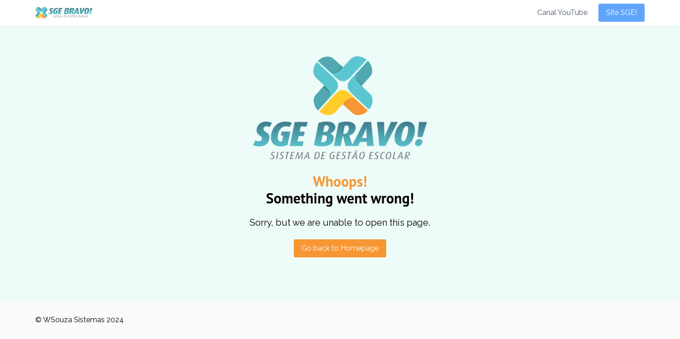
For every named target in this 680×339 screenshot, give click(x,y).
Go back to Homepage (340, 248)
